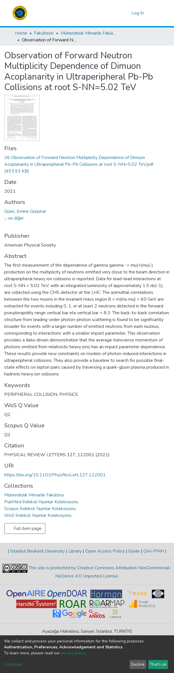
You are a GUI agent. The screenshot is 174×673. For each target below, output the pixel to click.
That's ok (158, 664)
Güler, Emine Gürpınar (25, 211)
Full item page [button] (25, 528)
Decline (138, 664)
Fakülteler (44, 33)
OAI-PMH (153, 551)
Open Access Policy (105, 551)
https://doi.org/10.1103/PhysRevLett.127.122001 (55, 475)
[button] (126, 13)
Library (75, 551)
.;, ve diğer (14, 218)
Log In (137, 13)
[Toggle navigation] (156, 13)
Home (21, 33)
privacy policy (73, 653)
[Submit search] (118, 13)
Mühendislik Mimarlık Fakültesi (89, 33)
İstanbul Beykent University (37, 551)
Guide (134, 551)
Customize (13, 664)
